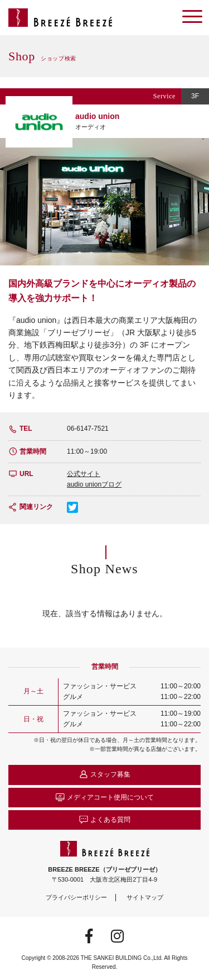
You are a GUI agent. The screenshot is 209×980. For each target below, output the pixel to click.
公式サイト (83, 474)
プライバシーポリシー (76, 897)
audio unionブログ (94, 484)
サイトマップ (145, 897)
